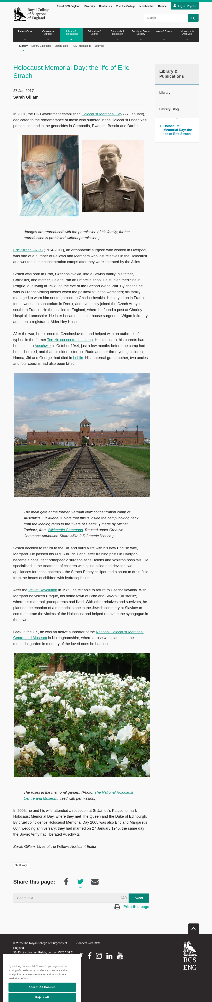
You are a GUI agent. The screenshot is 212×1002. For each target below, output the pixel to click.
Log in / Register (184, 6)
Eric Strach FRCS (28, 250)
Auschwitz (43, 346)
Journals (99, 45)
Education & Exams (94, 35)
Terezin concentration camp (70, 340)
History (21, 865)
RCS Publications (81, 45)
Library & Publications (71, 35)
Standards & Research (117, 35)
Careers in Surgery (48, 35)
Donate (162, 6)
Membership (147, 6)
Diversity (89, 6)
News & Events (164, 35)
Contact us (105, 6)
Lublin (78, 358)
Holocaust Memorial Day (102, 114)
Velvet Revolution (42, 590)
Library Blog (61, 45)
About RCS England (68, 6)
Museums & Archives (187, 35)
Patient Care (24, 35)
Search (191, 18)
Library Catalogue (41, 45)
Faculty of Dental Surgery (140, 35)
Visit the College (125, 6)
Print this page (131, 907)
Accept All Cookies (42, 997)
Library (23, 47)
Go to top (193, 926)
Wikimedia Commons (65, 530)
